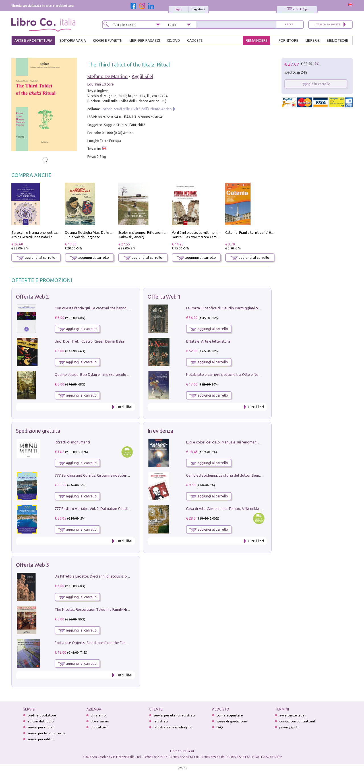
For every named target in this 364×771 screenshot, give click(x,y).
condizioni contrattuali (297, 721)
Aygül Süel (142, 76)
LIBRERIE (312, 40)
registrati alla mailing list (173, 727)
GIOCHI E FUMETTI (107, 40)
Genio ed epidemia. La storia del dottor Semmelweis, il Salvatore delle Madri (249, 475)
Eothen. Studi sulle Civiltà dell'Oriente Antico (136, 109)
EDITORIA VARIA (72, 40)
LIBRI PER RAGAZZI (144, 40)
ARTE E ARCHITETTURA (33, 40)
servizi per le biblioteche (47, 733)
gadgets (194, 40)
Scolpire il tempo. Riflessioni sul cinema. (150, 232)
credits (182, 767)
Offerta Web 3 (32, 565)
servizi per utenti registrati (174, 715)
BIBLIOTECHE (337, 40)
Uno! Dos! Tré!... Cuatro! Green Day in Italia (89, 341)
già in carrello (315, 84)
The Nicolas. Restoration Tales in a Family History (95, 609)
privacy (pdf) (289, 727)
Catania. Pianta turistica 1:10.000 (251, 232)
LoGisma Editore (100, 84)
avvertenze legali (292, 715)
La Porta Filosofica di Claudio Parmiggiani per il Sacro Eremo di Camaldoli (246, 308)
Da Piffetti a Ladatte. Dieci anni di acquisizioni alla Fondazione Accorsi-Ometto (119, 576)
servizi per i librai (40, 727)
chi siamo (98, 715)
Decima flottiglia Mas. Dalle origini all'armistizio (103, 232)
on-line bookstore (42, 715)
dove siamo (100, 721)
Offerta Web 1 (164, 296)
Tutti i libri (124, 407)
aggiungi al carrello (36, 257)
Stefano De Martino (107, 76)
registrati (199, 9)
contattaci (99, 727)
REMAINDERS (256, 40)
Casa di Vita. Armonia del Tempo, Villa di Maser (225, 508)
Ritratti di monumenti (72, 442)
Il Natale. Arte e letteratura (208, 341)
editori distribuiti (41, 721)
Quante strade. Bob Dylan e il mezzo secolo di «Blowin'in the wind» (109, 374)
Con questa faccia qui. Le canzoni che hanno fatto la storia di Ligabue (111, 308)
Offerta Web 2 (32, 296)
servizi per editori (41, 739)
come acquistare (229, 715)
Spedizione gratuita (38, 431)
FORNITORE (288, 40)
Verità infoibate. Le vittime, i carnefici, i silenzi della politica (219, 232)
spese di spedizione (231, 721)
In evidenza (160, 431)
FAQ (219, 727)
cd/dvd (173, 40)
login (178, 9)
